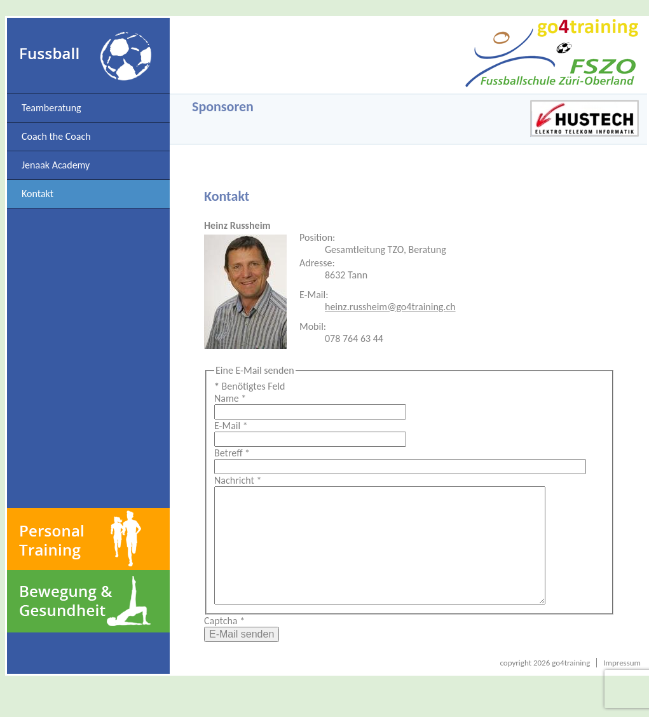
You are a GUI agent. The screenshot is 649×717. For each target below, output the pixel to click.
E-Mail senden (241, 659)
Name (230, 398)
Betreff (232, 453)
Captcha (224, 646)
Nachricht (237, 480)
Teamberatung (51, 108)
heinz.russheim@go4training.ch (390, 307)
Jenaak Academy (56, 165)
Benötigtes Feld (249, 386)
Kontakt (37, 194)
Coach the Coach (56, 136)
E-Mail (231, 426)
